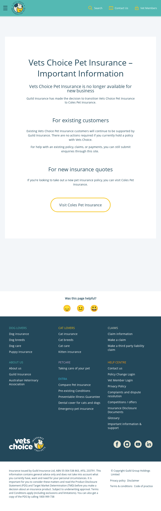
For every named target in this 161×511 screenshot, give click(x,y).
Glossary (113, 418)
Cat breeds (65, 340)
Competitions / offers (122, 402)
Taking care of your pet (74, 368)
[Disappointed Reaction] (67, 308)
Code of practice (143, 486)
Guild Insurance (20, 374)
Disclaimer (133, 480)
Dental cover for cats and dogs (79, 403)
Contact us (115, 368)
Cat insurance (68, 334)
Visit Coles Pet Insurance (80, 204)
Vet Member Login (120, 380)
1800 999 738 (46, 496)
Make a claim (117, 340)
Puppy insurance (20, 352)
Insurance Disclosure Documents (122, 410)
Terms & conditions (121, 486)
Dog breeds (17, 340)
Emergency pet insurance (76, 409)
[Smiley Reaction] (94, 308)
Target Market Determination (50, 485)
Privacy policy (118, 480)
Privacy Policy (117, 386)
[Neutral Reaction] (80, 308)
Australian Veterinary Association (23, 382)
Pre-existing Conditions (74, 391)
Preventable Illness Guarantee (79, 397)
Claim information (120, 334)
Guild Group (132, 470)
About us (15, 368)
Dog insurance (19, 334)
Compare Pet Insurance (74, 385)
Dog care (15, 346)
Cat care (64, 346)
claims (79, 147)
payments (95, 147)
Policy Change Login (121, 374)
